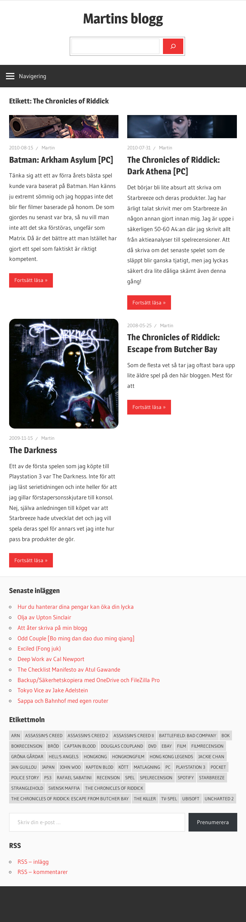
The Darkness (33, 450)
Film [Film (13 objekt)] (181, 746)
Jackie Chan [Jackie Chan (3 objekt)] (211, 756)
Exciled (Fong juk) (39, 648)
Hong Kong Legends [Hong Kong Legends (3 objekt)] (171, 756)
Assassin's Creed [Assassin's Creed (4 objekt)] (43, 735)
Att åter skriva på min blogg (52, 627)
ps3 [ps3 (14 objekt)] (48, 777)
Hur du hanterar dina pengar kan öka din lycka (76, 606)
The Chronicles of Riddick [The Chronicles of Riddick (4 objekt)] (114, 788)
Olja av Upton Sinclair (44, 617)
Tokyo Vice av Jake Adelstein (53, 690)
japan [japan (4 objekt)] (48, 767)
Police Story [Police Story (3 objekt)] (25, 777)
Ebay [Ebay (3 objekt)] (167, 746)
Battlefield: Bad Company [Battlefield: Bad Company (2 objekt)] (187, 735)
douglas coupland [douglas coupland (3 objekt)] (122, 746)
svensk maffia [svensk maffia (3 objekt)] (64, 788)
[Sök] (173, 46)
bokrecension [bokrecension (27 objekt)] (26, 746)
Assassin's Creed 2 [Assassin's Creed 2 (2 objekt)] (88, 735)
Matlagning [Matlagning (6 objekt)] (147, 767)
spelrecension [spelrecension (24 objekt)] (156, 777)
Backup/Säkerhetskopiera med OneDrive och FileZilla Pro (89, 680)
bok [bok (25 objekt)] (225, 735)
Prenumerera (213, 822)
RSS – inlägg (33, 861)
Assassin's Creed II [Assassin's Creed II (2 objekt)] (134, 735)
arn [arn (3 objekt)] (15, 735)
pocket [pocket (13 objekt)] (218, 767)
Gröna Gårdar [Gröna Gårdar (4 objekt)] (27, 756)
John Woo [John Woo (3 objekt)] (70, 767)
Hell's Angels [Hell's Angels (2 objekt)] (63, 756)
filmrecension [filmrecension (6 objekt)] (207, 746)
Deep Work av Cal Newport (51, 658)
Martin (48, 147)
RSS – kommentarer (43, 871)
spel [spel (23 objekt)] (130, 777)
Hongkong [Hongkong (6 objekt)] (95, 756)
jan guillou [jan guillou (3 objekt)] (24, 767)
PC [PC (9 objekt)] (168, 767)
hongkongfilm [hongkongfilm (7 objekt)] (128, 756)
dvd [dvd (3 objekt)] (152, 746)
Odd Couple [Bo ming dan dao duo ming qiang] (76, 638)
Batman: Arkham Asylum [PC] (61, 160)
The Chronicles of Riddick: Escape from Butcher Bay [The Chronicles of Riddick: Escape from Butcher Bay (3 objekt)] (70, 798)
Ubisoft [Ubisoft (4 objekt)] (190, 798)
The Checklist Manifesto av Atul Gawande (69, 669)
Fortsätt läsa (28, 280)
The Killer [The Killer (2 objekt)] (145, 798)
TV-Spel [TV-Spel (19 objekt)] (169, 798)
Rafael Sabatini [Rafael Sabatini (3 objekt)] (74, 777)
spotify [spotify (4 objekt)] (186, 777)
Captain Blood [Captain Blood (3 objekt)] (80, 746)
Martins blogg (123, 18)
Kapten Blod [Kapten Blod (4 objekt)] (99, 767)
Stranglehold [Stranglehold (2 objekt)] (27, 788)
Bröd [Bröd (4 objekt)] (53, 746)
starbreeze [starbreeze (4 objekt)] (212, 777)
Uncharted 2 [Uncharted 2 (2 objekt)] (219, 798)
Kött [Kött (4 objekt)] (123, 767)
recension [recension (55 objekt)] (108, 777)
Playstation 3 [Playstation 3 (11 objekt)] (190, 767)
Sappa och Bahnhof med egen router (63, 700)
